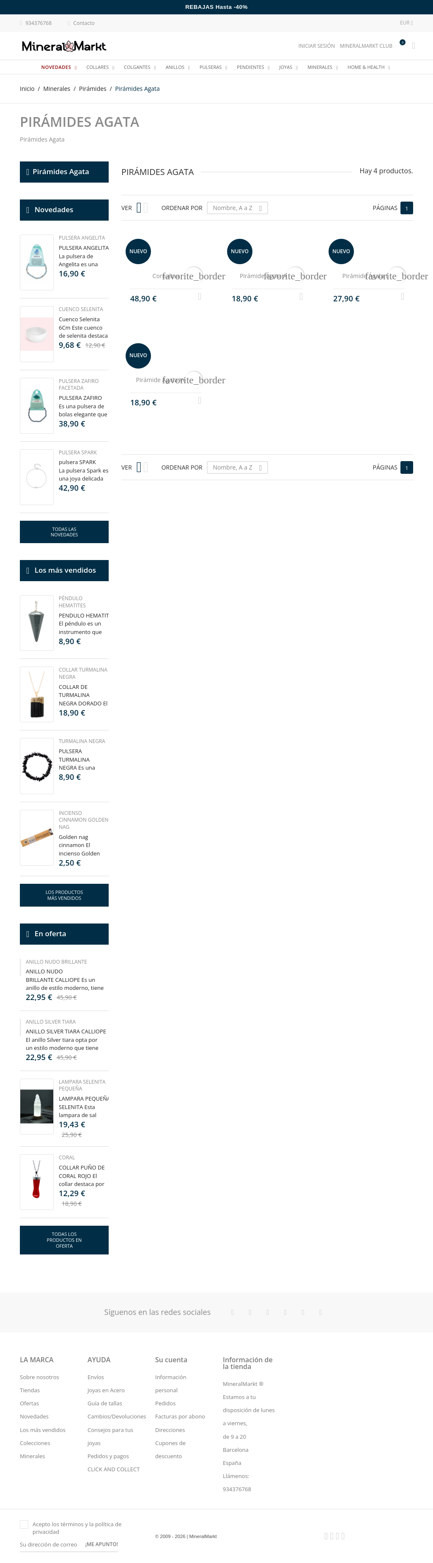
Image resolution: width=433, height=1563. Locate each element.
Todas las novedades (64, 532)
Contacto (81, 23)
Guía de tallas (105, 1403)
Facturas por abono (180, 1416)
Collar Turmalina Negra (83, 673)
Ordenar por (182, 208)
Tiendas (30, 1390)
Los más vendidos (43, 1430)
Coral (67, 1157)
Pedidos (165, 1403)
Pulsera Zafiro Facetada (79, 384)
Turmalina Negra (82, 741)
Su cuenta (171, 1359)
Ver (126, 208)
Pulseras (211, 67)
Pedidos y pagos (108, 1456)
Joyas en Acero (106, 1390)
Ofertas (29, 1403)
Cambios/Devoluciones (117, 1416)
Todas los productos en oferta (64, 1240)
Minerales (320, 67)
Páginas (385, 208)
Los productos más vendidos (64, 895)
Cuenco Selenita (81, 309)
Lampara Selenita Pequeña (82, 1085)
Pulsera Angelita (82, 237)
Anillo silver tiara (51, 1021)
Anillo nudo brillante (56, 961)
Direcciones (170, 1430)
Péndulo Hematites (72, 602)
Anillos (176, 67)
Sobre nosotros (39, 1377)
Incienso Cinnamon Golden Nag (84, 820)
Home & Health (367, 67)
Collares (98, 67)
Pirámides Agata (61, 171)
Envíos (96, 1377)
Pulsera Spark (78, 452)
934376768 (36, 23)
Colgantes (138, 67)
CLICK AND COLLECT (114, 1469)
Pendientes (251, 67)
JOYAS (287, 67)
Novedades (57, 67)
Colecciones (35, 1443)
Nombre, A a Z (240, 207)
